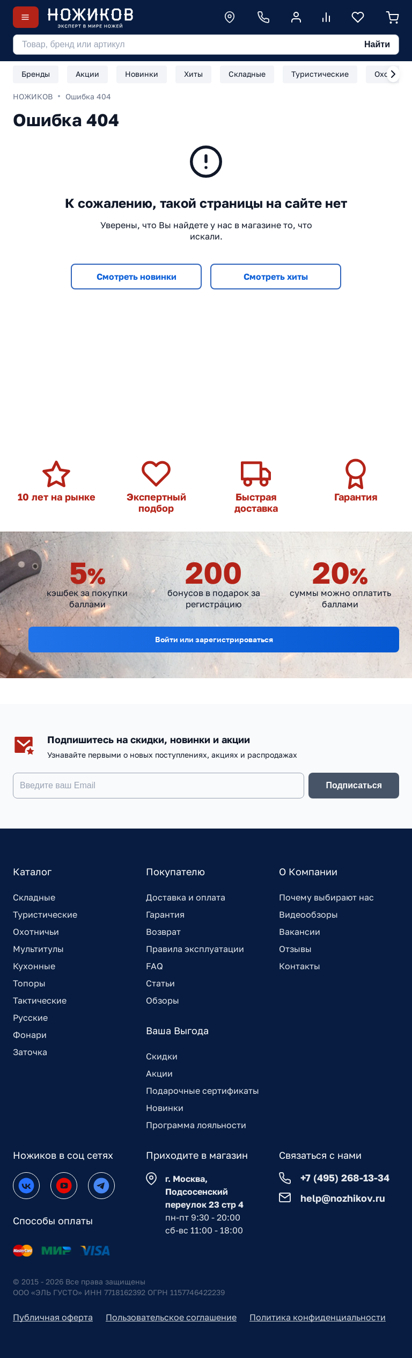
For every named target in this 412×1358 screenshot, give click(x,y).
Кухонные (34, 966)
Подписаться (354, 785)
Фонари (30, 1034)
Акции (159, 1073)
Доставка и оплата (185, 897)
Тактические (40, 1000)
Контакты (299, 966)
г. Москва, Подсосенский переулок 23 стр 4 (204, 1191)
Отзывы (295, 948)
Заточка (30, 1052)
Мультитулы (38, 948)
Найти (377, 44)
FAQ (154, 966)
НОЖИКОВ (33, 96)
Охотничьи (36, 931)
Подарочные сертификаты (202, 1090)
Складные (34, 897)
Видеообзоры (308, 914)
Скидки (162, 1056)
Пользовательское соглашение (171, 1317)
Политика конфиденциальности (317, 1317)
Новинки (164, 1107)
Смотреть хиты (276, 276)
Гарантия (165, 914)
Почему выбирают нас (326, 897)
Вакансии (299, 931)
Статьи (160, 983)
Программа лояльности (196, 1125)
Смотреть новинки (136, 276)
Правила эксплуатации (195, 948)
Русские (30, 1017)
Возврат (163, 931)
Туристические (45, 914)
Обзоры (162, 1000)
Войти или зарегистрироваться (214, 639)
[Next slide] (393, 74)
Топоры (29, 983)
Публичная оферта (53, 1317)
